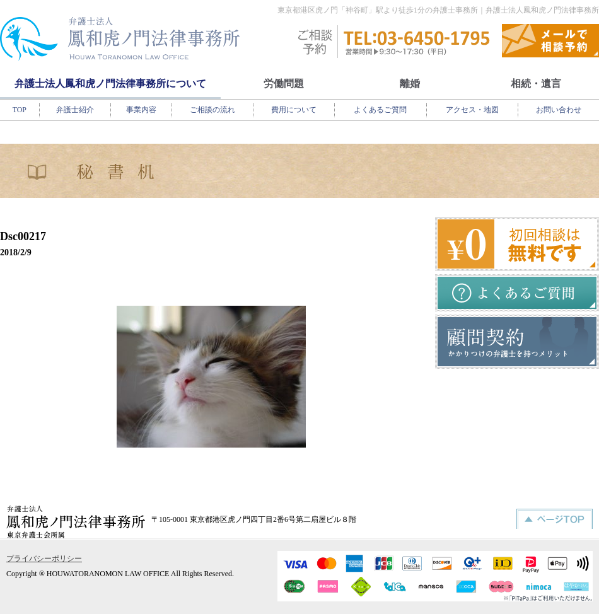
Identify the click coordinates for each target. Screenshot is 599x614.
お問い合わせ (558, 109)
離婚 (410, 83)
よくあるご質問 (380, 109)
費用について (294, 109)
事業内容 (141, 109)
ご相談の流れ (212, 109)
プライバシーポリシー (44, 558)
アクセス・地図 (472, 109)
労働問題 (284, 83)
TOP (19, 109)
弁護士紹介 (75, 109)
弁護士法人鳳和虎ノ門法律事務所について (110, 83)
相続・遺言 (536, 83)
